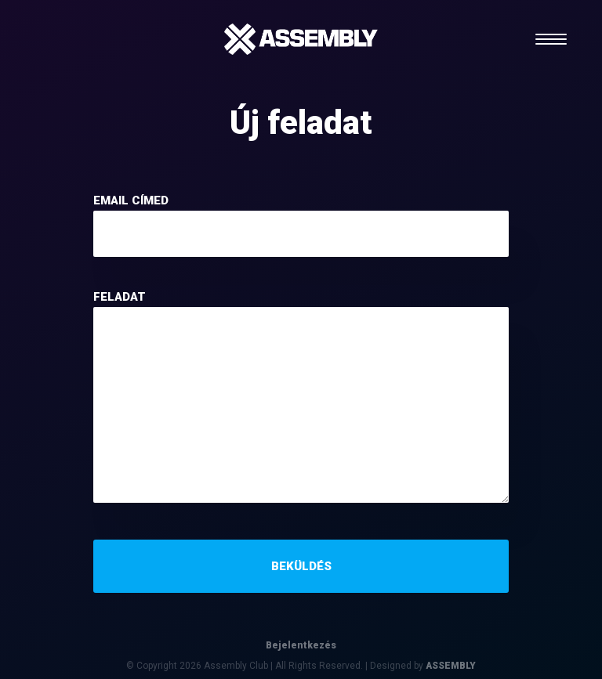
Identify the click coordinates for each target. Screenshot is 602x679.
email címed (131, 200)
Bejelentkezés (301, 645)
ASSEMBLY (451, 665)
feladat (119, 297)
